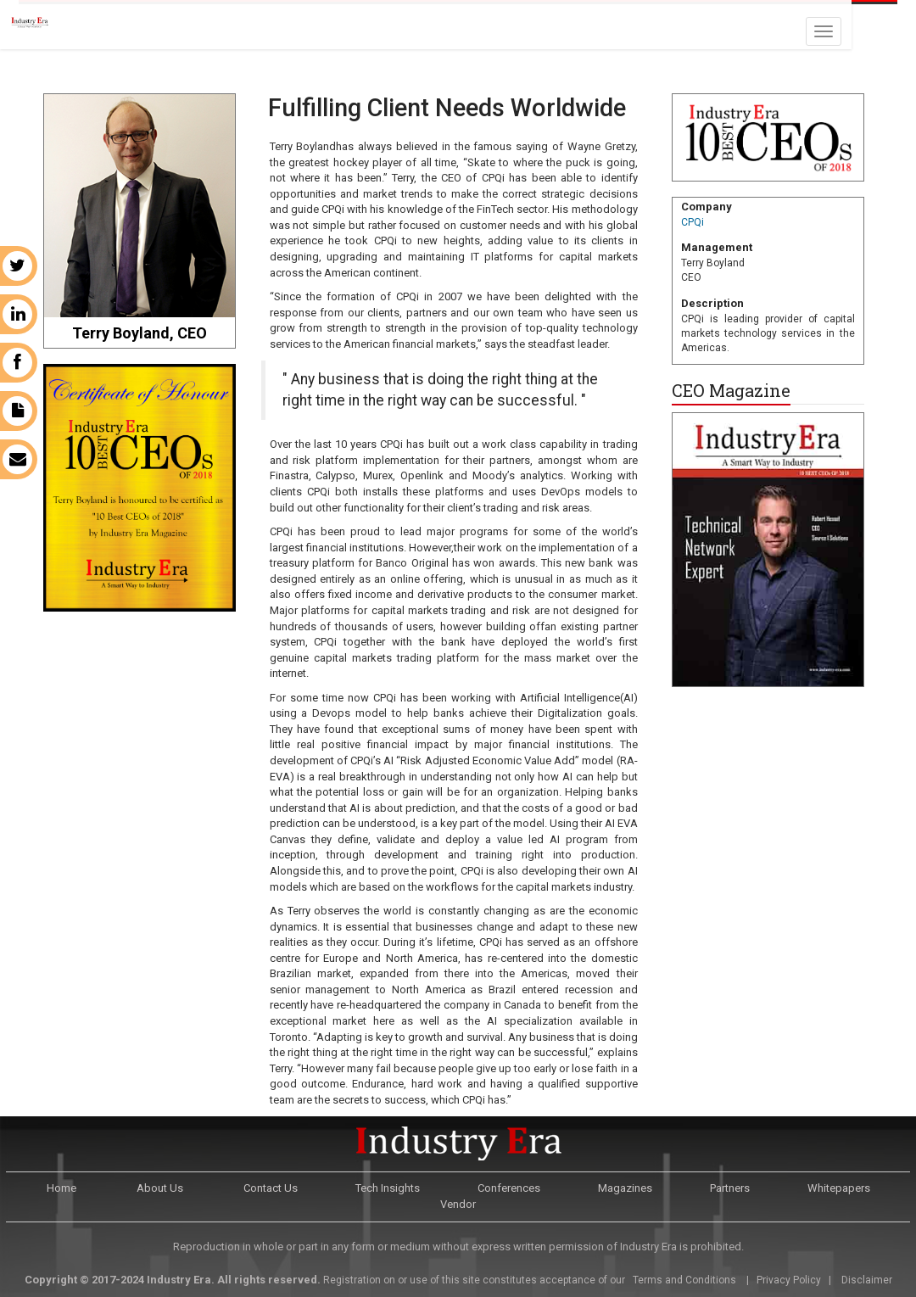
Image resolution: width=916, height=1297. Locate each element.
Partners (730, 1188)
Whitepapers (838, 1188)
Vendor (458, 1204)
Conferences (509, 1188)
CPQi (692, 222)
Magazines (625, 1188)
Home (61, 1188)
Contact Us (270, 1188)
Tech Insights (387, 1188)
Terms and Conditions (683, 1280)
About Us (160, 1188)
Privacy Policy (789, 1280)
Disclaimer (866, 1280)
